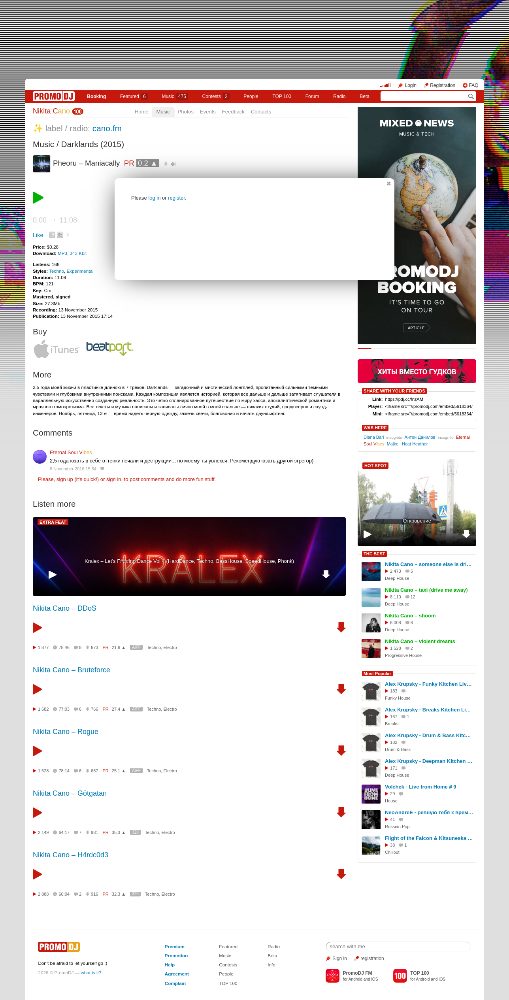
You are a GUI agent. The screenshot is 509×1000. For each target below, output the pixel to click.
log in (154, 198)
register (176, 198)
